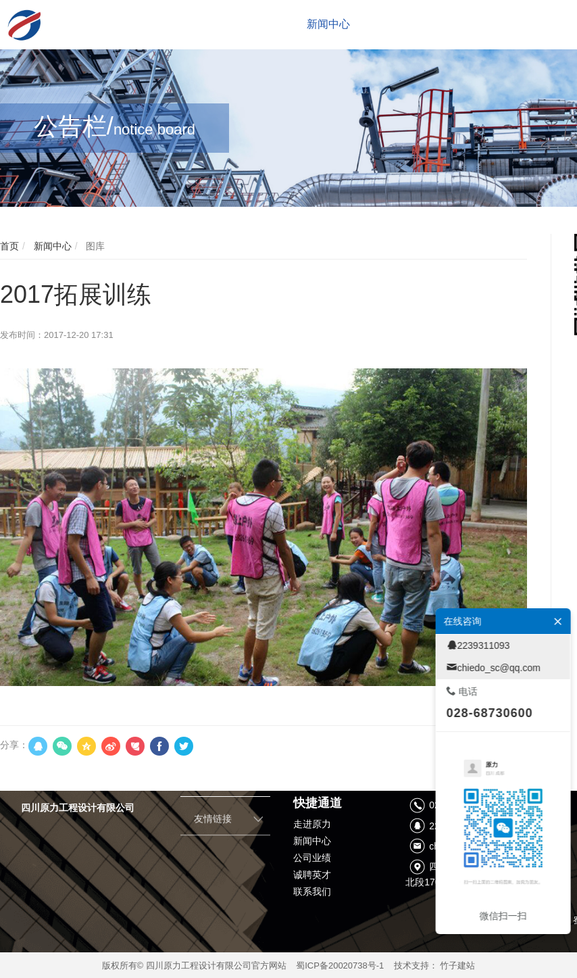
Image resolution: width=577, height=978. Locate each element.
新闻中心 (51, 246)
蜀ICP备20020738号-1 (340, 965)
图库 (94, 246)
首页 (9, 246)
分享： (14, 744)
